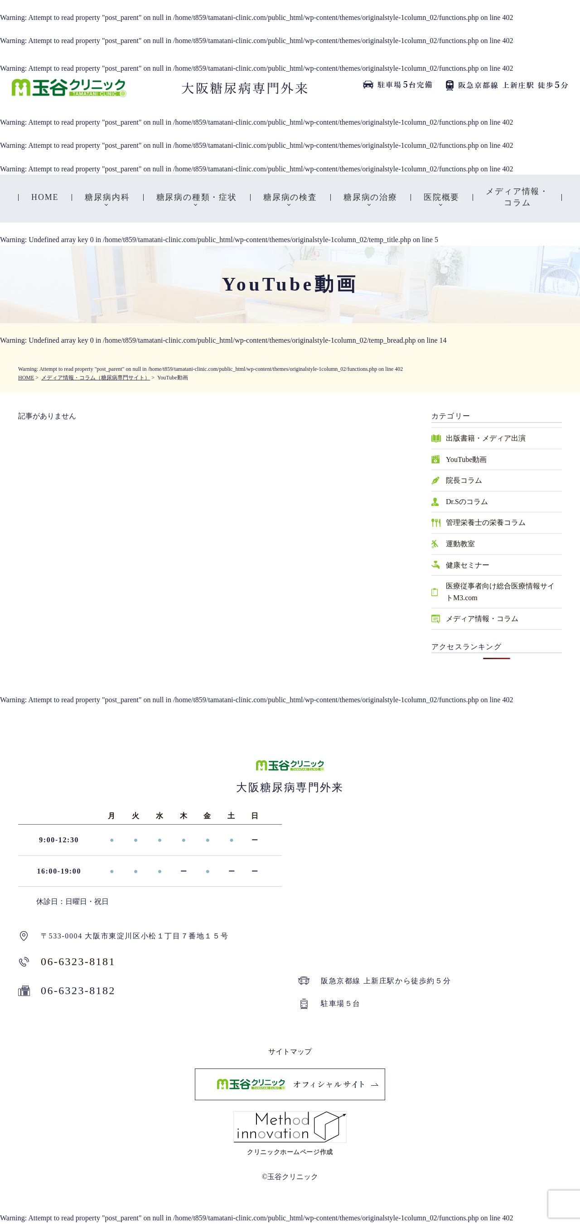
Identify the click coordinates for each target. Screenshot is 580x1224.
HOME (26, 377)
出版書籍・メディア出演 (486, 438)
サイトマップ (290, 1051)
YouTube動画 (466, 459)
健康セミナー (467, 565)
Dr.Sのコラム (467, 501)
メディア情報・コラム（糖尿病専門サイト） (95, 377)
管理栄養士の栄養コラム (486, 522)
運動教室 (460, 544)
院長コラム (464, 480)
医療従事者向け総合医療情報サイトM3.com (500, 592)
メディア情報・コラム (482, 618)
